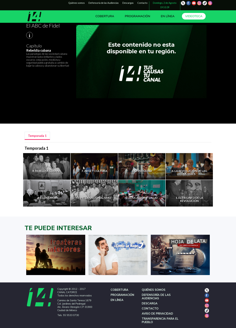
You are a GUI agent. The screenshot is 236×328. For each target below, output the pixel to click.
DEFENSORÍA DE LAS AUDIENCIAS (156, 296)
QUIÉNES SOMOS (153, 290)
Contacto (142, 2)
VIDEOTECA (193, 16)
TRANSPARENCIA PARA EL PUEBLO (160, 320)
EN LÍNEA (168, 16)
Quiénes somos (76, 2)
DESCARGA (149, 303)
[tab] (37, 136)
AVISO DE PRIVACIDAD (157, 314)
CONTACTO (150, 308)
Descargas (128, 2)
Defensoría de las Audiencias (103, 2)
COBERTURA (104, 16)
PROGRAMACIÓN (137, 16)
